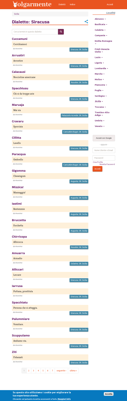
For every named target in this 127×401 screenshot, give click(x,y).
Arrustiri (18, 55)
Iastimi (17, 203)
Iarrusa (17, 286)
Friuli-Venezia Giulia (102, 50)
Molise (99, 79)
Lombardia (101, 68)
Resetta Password (107, 164)
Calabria (100, 30)
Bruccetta (19, 220)
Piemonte (101, 85)
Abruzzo (100, 19)
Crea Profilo (98, 162)
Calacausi (18, 71)
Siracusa (74, 49)
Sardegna (101, 96)
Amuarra (18, 253)
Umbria (99, 120)
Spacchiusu (20, 88)
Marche (99, 74)
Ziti (14, 352)
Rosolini (74, 82)
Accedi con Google (104, 138)
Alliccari (17, 269)
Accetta (108, 394)
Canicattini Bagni (70, 132)
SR (80, 49)
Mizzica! (18, 187)
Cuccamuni (19, 38)
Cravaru (18, 121)
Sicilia (16, 14)
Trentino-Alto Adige (102, 113)
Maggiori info (64, 399)
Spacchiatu (20, 302)
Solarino (74, 263)
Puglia (99, 90)
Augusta (74, 181)
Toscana (100, 107)
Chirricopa (19, 236)
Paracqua (19, 154)
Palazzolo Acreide (70, 115)
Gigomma (19, 170)
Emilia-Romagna (103, 42)
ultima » (73, 370)
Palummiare (21, 319)
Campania (101, 35)
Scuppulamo (21, 335)
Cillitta (16, 137)
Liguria (99, 63)
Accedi (97, 169)
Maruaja (18, 104)
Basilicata (101, 24)
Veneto (99, 126)
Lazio (99, 57)
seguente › (61, 370)
